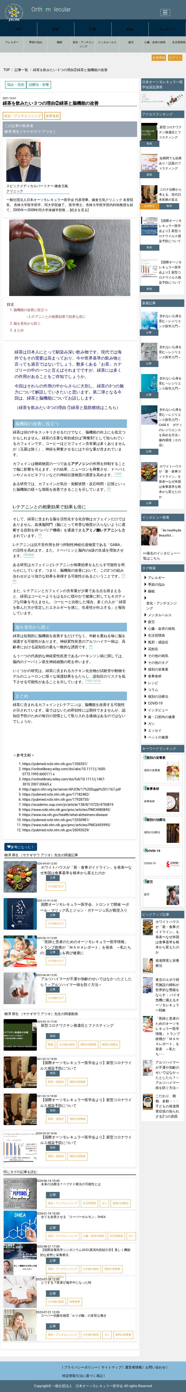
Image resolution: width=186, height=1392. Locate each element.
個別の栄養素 (158, 669)
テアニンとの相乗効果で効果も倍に (57, 317)
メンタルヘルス (107, 42)
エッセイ (155, 730)
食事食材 (52, 116)
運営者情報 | (134, 1367)
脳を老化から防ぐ (27, 323)
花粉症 (153, 649)
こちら (110, 407)
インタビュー (158, 710)
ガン (151, 724)
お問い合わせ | (156, 1367)
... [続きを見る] (77, 210)
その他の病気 (158, 656)
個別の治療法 (158, 696)
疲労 (131, 42)
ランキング (167, 29)
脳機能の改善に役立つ (30, 310)
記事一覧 (21, 70)
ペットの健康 (158, 737)
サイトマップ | (112, 1367)
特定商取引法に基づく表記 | (83, 1376)
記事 (92, 29)
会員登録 (159, 57)
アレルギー (12, 42)
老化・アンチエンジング (83, 44)
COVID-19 (155, 703)
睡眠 (59, 42)
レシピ (153, 683)
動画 (130, 29)
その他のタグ (158, 662)
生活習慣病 (156, 635)
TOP (18, 29)
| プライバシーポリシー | (81, 1367)
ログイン (175, 57)
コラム (153, 690)
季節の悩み (35, 42)
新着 (55, 29)
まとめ (19, 330)
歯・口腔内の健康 (161, 717)
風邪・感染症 (158, 642)
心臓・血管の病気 (155, 42)
